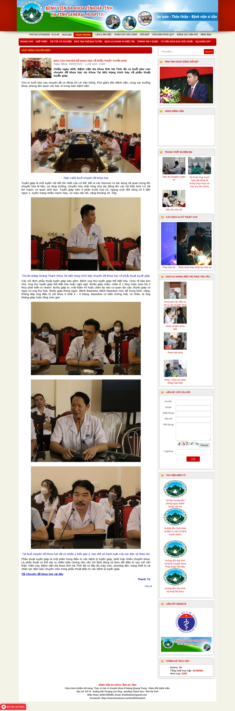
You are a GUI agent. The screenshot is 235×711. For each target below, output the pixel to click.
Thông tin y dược (147, 41)
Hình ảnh (206, 34)
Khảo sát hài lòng (126, 34)
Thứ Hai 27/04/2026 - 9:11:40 (44, 34)
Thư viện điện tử (175, 475)
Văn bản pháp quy (163, 34)
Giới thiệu (41, 41)
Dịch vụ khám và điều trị (120, 41)
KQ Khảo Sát (203, 41)
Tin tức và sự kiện (61, 41)
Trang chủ (26, 41)
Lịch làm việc (103, 34)
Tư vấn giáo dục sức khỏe (177, 41)
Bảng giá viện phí (187, 34)
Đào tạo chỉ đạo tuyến (88, 41)
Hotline (77, 35)
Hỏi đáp (144, 34)
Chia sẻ (148, 586)
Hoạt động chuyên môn (35, 50)
